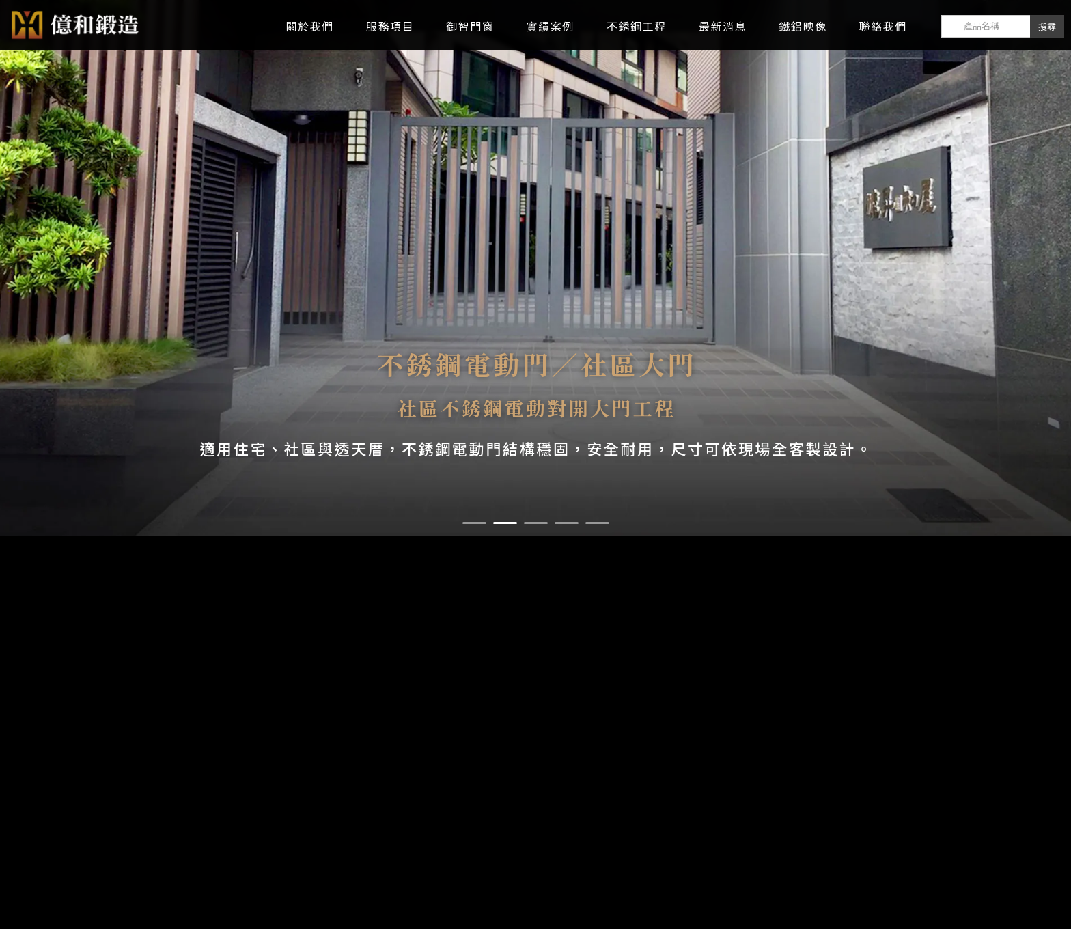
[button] (474, 523)
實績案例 (550, 26)
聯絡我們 (883, 26)
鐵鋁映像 (802, 26)
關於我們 (309, 26)
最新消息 (723, 26)
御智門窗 (470, 26)
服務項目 (390, 26)
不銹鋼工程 (637, 26)
